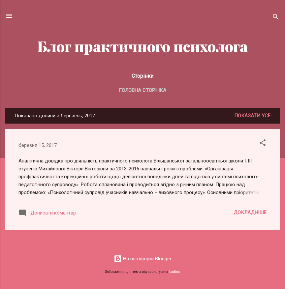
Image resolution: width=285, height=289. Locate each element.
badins (174, 272)
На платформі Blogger (143, 259)
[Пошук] (276, 18)
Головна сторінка (142, 90)
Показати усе (252, 116)
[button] (263, 144)
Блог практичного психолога (142, 46)
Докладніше (250, 213)
